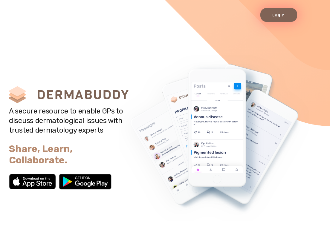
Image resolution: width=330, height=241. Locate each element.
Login (278, 15)
